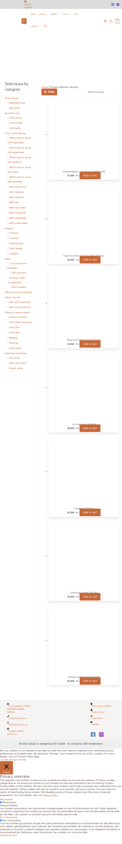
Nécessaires (9, 809)
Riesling (13, 337)
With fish (14, 202)
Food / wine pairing (15, 133)
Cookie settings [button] (9, 766)
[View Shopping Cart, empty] (117, 21)
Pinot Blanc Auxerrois (21, 322)
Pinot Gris (14, 327)
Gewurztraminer (18, 317)
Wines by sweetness (16, 353)
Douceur (14, 238)
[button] (24, 21)
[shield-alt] (30, 4)
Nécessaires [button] (7, 806)
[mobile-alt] (19, 730)
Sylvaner (14, 343)
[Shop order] (102, 91)
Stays (8, 258)
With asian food (17, 187)
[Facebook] (112, 4)
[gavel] (103, 724)
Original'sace (16, 243)
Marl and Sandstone (20, 307)
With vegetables (18, 218)
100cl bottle (15, 117)
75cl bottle (15, 128)
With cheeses (17, 192)
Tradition (14, 253)
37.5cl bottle (16, 123)
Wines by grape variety (17, 312)
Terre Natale (16, 248)
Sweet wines (16, 368)
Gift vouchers (19, 272)
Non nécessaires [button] (9, 824)
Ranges (9, 228)
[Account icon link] (111, 21)
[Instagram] (117, 4)
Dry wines (14, 357)
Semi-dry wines (18, 363)
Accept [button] (23, 766)
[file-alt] (103, 712)
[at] (19, 738)
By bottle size (12, 113)
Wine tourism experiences (19, 292)
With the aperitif (18, 212)
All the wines (12, 98)
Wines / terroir (13, 297)
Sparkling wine (17, 102)
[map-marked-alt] (19, 715)
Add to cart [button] (90, 176)
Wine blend (15, 348)
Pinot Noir (14, 332)
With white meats (18, 223)
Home (44, 87)
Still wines (14, 108)
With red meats (17, 207)
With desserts (17, 197)
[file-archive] (103, 718)
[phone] (19, 724)
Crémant (14, 233)
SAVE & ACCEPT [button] (9, 842)
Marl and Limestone (20, 302)
